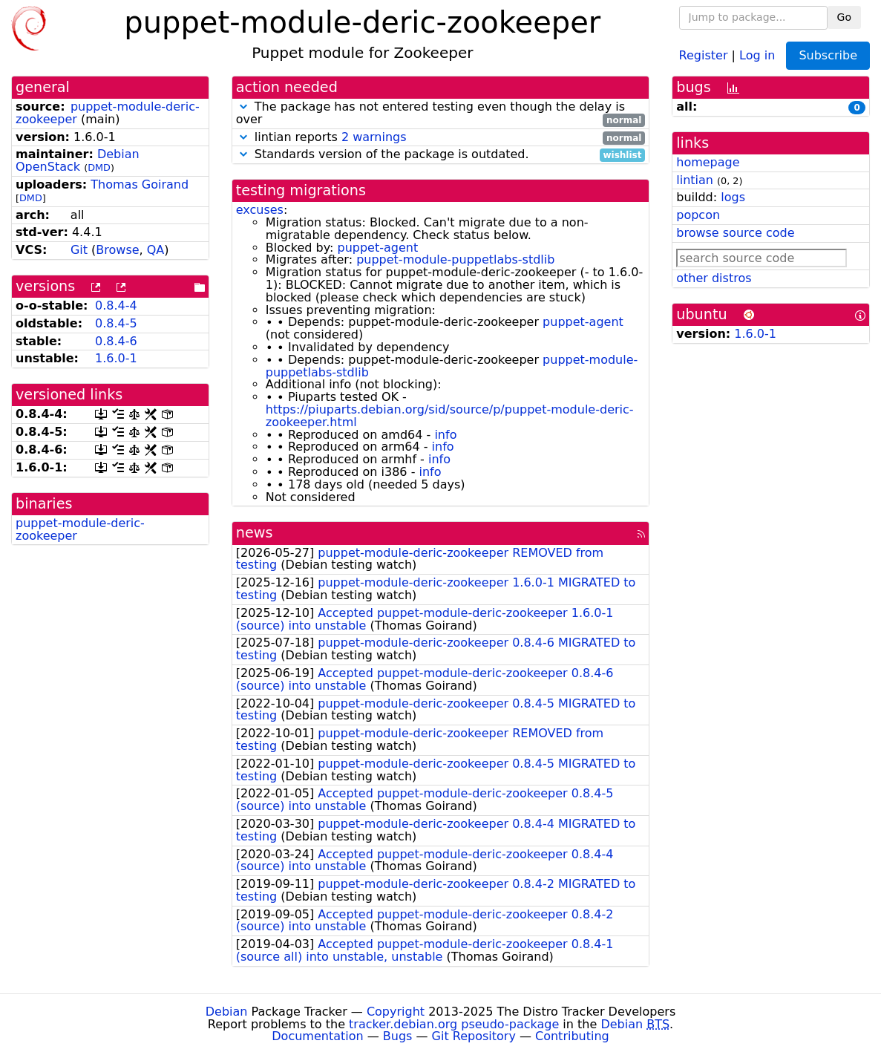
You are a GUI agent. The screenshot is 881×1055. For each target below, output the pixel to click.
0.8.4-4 (116, 305)
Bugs (398, 1036)
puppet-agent (377, 248)
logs (733, 197)
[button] (243, 106)
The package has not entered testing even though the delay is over (441, 113)
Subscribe (828, 55)
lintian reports (441, 137)
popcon (698, 215)
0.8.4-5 (116, 323)
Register (703, 55)
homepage (707, 162)
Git (79, 250)
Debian (227, 1012)
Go (844, 17)
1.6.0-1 (116, 358)
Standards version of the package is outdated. (441, 154)
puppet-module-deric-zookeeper (80, 529)
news (254, 532)
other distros (713, 278)
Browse (117, 250)
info (445, 435)
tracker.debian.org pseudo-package (454, 1024)
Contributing (572, 1036)
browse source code (735, 233)
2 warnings (374, 137)
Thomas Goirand (140, 184)
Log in (757, 55)
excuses (260, 210)
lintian (694, 180)
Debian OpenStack (78, 160)
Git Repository (474, 1036)
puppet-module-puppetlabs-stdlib (455, 259)
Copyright (396, 1012)
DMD (99, 167)
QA (156, 250)
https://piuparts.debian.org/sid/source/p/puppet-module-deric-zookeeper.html (450, 415)
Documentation (317, 1036)
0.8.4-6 (116, 341)
